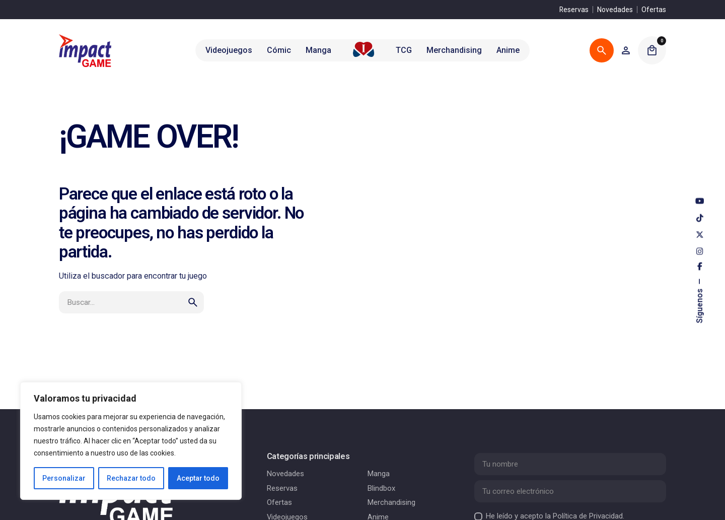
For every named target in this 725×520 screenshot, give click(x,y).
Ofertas (653, 10)
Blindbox (381, 488)
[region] (131, 441)
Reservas (574, 10)
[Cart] (652, 50)
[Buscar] (602, 50)
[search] (193, 302)
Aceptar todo (198, 478)
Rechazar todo (131, 478)
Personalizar (64, 478)
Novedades (615, 10)
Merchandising (391, 502)
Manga (379, 473)
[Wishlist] (626, 50)
